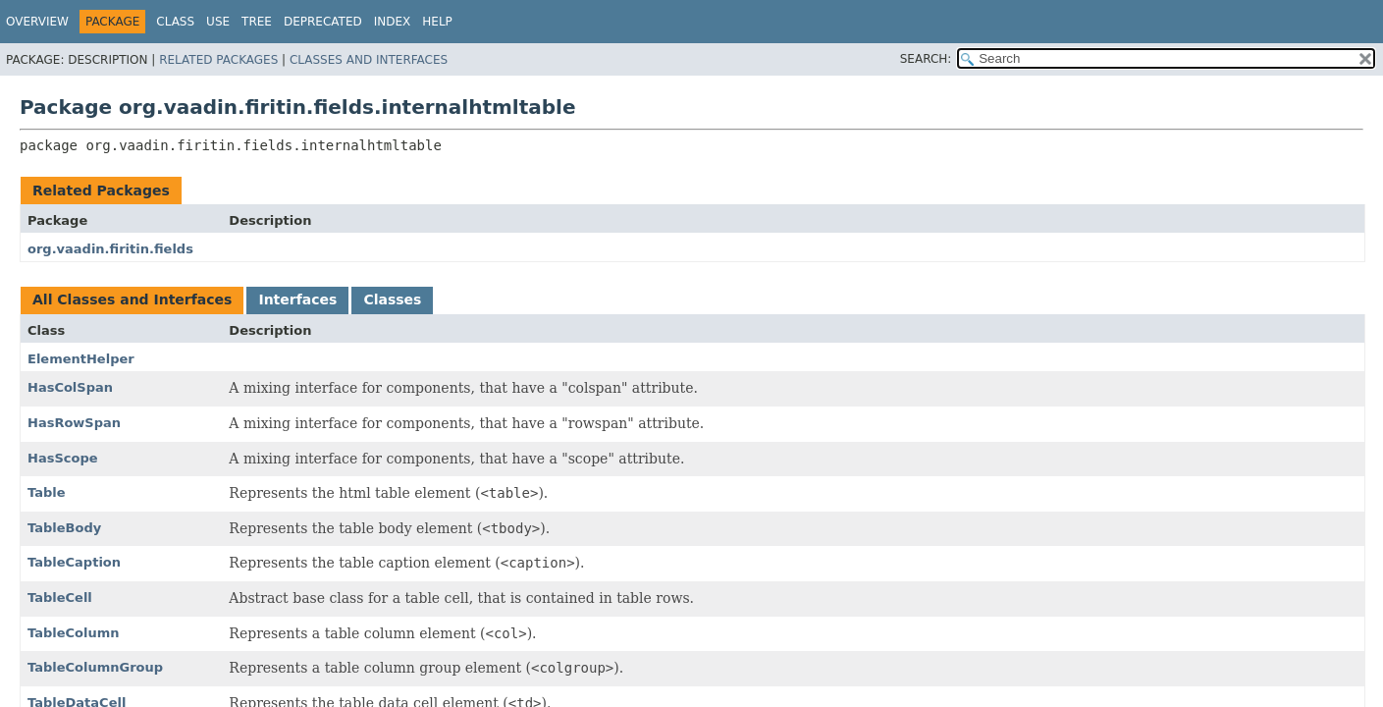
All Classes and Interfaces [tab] (132, 299)
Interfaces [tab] (297, 299)
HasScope (62, 458)
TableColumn (73, 632)
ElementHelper (80, 359)
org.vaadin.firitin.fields (110, 249)
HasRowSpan (74, 422)
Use (218, 21)
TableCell (59, 597)
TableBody (64, 527)
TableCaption (74, 562)
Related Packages (218, 60)
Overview (37, 21)
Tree (256, 21)
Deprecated (323, 21)
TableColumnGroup (95, 667)
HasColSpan (70, 387)
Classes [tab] (392, 299)
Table (46, 492)
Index (392, 21)
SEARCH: (926, 59)
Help (437, 21)
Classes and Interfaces (369, 60)
